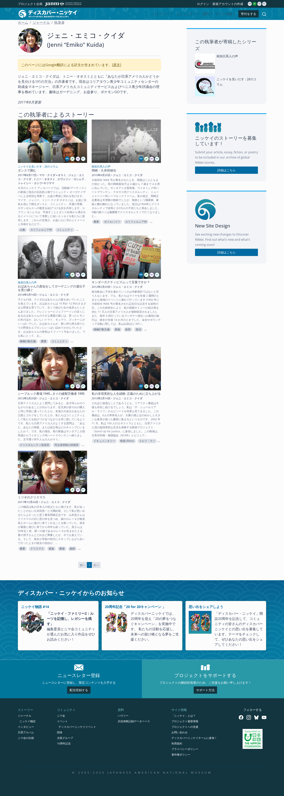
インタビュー (26, 727)
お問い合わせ (179, 732)
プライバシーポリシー (184, 749)
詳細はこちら (226, 170)
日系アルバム (26, 732)
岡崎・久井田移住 (104, 170)
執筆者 (59, 22)
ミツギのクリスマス (31, 497)
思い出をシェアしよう (206, 606)
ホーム (23, 22)
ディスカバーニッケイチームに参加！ (194, 738)
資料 (121, 710)
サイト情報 (179, 710)
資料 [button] (205, 13)
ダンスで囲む (27, 170)
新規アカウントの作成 (227, 4)
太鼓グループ (65, 738)
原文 (116, 64)
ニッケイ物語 (27, 721)
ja (254, 3)
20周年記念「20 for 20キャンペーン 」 (135, 606)
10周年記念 (64, 743)
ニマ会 (61, 715)
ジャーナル (41, 22)
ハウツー (123, 715)
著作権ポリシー (180, 754)
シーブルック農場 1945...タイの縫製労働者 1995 (51, 393)
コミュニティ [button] (186, 13)
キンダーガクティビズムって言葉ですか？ (121, 282)
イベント (62, 721)
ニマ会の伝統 (26, 738)
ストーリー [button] (161, 13)
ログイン (203, 4)
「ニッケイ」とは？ (183, 715)
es (259, 3)
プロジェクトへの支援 (184, 727)
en (250, 3)
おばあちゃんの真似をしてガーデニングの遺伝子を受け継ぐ (51, 288)
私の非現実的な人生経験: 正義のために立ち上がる (126, 393)
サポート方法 (205, 690)
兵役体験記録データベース (134, 721)
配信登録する (79, 690)
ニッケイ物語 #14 (35, 606)
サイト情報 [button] (223, 13)
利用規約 (176, 743)
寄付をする (248, 14)
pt (264, 3)
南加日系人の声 (227, 56)
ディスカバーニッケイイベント (77, 727)
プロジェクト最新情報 (184, 721)
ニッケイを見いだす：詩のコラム (236, 81)
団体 (59, 732)
